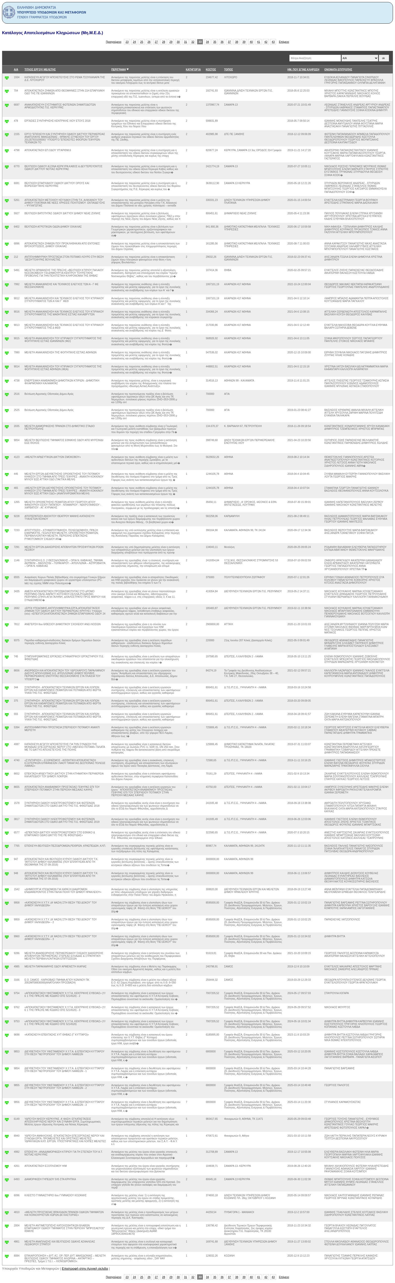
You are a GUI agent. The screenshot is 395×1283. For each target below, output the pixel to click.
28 (163, 41)
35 (214, 41)
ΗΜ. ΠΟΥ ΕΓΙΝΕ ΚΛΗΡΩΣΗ (303, 69)
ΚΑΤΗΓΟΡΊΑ (193, 69)
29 (171, 41)
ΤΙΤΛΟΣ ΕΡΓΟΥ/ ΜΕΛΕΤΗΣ (40, 69)
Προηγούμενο (113, 41)
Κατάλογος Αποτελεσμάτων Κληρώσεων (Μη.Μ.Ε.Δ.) (52, 33)
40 (251, 41)
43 (273, 41)
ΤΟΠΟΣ (228, 69)
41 (258, 41)
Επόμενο (284, 41)
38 (236, 41)
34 (207, 41)
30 (178, 41)
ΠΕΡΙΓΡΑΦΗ (118, 69)
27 (156, 41)
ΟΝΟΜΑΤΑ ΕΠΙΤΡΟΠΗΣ (338, 69)
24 (134, 41)
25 (141, 41)
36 (222, 41)
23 (127, 41)
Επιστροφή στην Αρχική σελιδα (85, 1268)
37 (229, 41)
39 (244, 41)
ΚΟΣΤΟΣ (211, 69)
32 (192, 41)
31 (185, 41)
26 (149, 41)
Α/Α (16, 69)
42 (266, 41)
